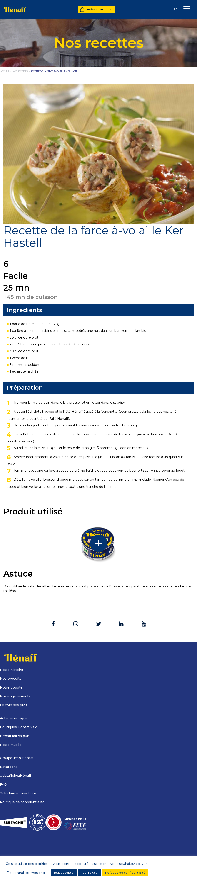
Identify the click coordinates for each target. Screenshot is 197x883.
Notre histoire (11, 670)
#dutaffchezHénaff (15, 776)
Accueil (4, 71)
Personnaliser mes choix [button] (27, 873)
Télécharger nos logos (18, 793)
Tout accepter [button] (64, 872)
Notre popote (11, 687)
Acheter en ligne (99, 9)
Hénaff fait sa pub (14, 736)
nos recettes (20, 71)
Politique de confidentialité (22, 802)
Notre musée (11, 745)
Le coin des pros (13, 705)
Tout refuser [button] (90, 872)
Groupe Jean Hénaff (16, 758)
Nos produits (10, 679)
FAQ (3, 784)
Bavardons (8, 767)
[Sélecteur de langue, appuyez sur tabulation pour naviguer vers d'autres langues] (175, 9)
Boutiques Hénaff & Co (18, 727)
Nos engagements (15, 696)
